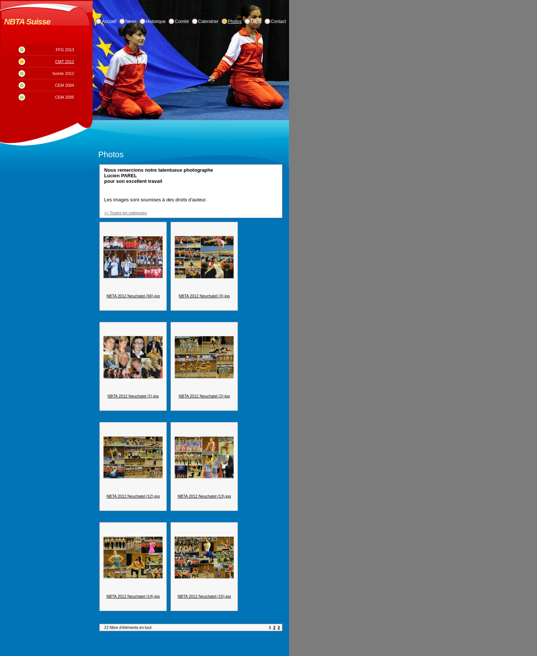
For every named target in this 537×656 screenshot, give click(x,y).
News (130, 21)
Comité (182, 21)
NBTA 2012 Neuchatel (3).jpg (204, 296)
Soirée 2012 (63, 73)
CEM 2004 (64, 85)
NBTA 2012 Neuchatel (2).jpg (204, 396)
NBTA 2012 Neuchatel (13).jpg (204, 496)
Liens (256, 21)
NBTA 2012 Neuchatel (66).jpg (133, 296)
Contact (278, 21)
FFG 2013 (65, 49)
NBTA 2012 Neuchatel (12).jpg (133, 496)
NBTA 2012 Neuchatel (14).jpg (133, 596)
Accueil (109, 21)
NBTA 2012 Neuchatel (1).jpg (133, 396)
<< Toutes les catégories (125, 213)
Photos (235, 21)
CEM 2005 (64, 97)
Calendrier (208, 21)
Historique (156, 21)
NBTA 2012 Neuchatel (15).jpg (204, 596)
